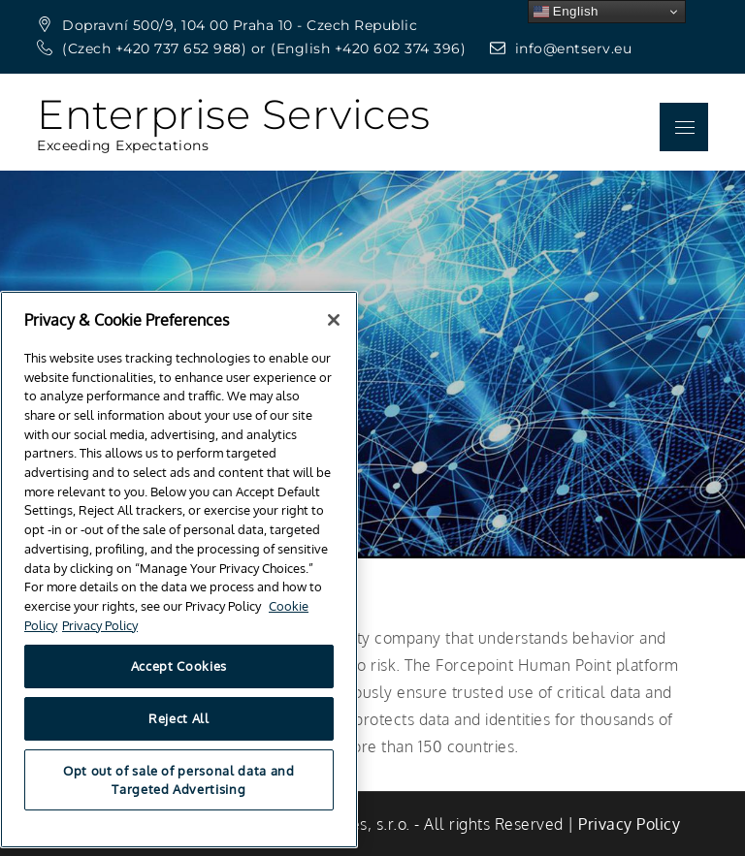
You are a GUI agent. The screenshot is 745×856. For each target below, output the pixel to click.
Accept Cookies (179, 684)
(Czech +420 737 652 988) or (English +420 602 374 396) (253, 48)
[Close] (333, 338)
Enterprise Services (234, 114)
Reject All (179, 737)
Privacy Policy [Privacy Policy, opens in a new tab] (100, 643)
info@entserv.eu (561, 48)
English (566, 11)
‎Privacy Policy (629, 824)
